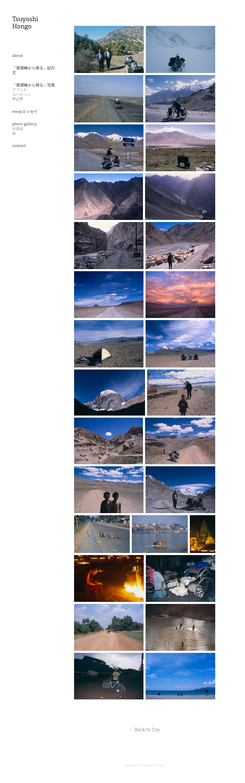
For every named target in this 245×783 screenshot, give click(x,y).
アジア (17, 99)
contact (19, 145)
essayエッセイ (25, 111)
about (17, 55)
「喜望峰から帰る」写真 (33, 85)
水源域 (17, 128)
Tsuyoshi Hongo (25, 22)
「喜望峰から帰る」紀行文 (33, 70)
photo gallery (24, 123)
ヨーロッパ (21, 94)
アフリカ (19, 89)
